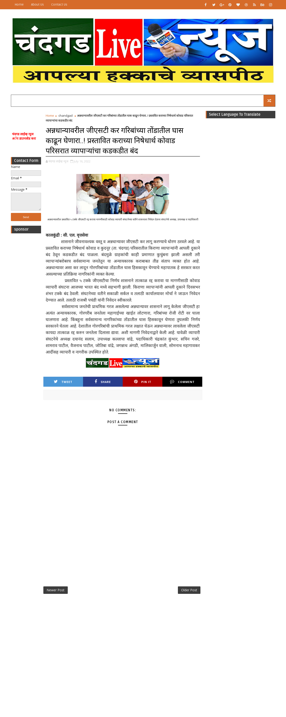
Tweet (63, 381)
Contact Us (59, 4)
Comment (182, 381)
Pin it (142, 381)
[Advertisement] (26, 305)
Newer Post (55, 590)
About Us (37, 4)
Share (103, 381)
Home (19, 4)
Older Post (189, 590)
